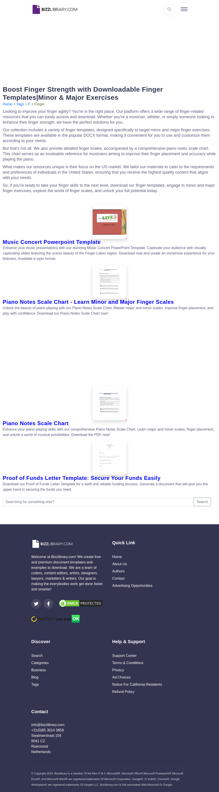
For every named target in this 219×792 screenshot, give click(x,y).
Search (202, 502)
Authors (118, 571)
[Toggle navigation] (184, 9)
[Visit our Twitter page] (36, 604)
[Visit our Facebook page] (48, 604)
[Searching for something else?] (98, 502)
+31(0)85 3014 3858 (47, 730)
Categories (40, 663)
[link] (36, 603)
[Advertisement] (109, 50)
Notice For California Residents (137, 684)
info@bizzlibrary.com (48, 725)
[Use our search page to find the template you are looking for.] (169, 9)
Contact (118, 578)
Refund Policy (123, 692)
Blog (34, 677)
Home (7, 104)
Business (38, 670)
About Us (119, 564)
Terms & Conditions (127, 663)
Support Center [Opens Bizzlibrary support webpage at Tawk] (124, 656)
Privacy (118, 670)
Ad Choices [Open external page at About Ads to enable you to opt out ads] (121, 677)
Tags (20, 104)
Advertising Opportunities (132, 586)
